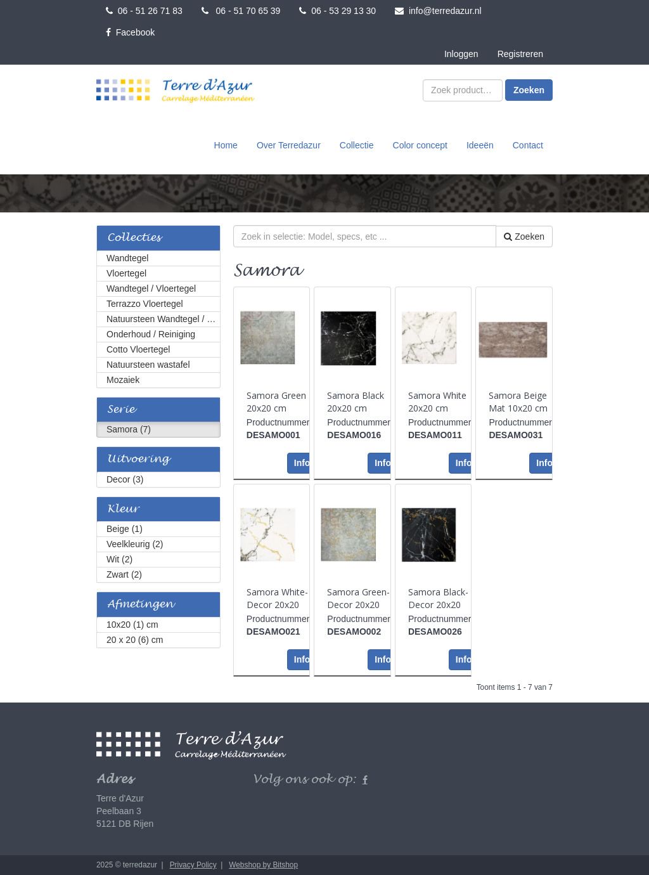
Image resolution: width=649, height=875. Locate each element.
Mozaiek (122, 380)
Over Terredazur (289, 145)
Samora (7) (128, 429)
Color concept (420, 145)
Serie (120, 410)
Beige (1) (124, 529)
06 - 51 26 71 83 (144, 11)
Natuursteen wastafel (148, 365)
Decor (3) (124, 479)
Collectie (357, 145)
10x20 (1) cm (132, 624)
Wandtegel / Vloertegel (151, 288)
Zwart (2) (124, 574)
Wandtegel (127, 258)
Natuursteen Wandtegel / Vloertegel (163, 319)
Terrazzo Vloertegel (144, 304)
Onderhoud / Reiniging (150, 334)
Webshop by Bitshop (263, 864)
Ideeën (480, 145)
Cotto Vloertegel (138, 349)
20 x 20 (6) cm (134, 640)
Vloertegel (126, 273)
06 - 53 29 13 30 (337, 11)
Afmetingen (140, 604)
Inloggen (461, 54)
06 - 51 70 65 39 (241, 11)
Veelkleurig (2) (135, 544)
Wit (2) (119, 559)
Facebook (130, 32)
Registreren (520, 54)
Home (226, 145)
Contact (528, 145)
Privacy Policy (193, 864)
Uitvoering (138, 459)
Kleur (123, 509)
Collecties (133, 238)
